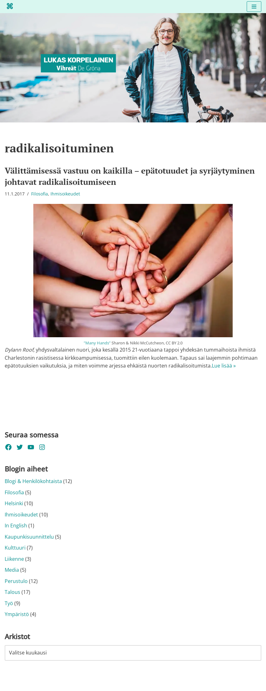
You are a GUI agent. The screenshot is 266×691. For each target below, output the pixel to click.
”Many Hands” (97, 343)
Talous (12, 592)
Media (12, 570)
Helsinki (14, 503)
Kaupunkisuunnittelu (29, 537)
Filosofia (39, 194)
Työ (9, 603)
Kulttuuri (15, 548)
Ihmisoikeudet (65, 194)
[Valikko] (254, 6)
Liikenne (14, 559)
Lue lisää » (224, 366)
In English (16, 525)
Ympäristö (17, 614)
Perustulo (16, 581)
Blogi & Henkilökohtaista (33, 481)
